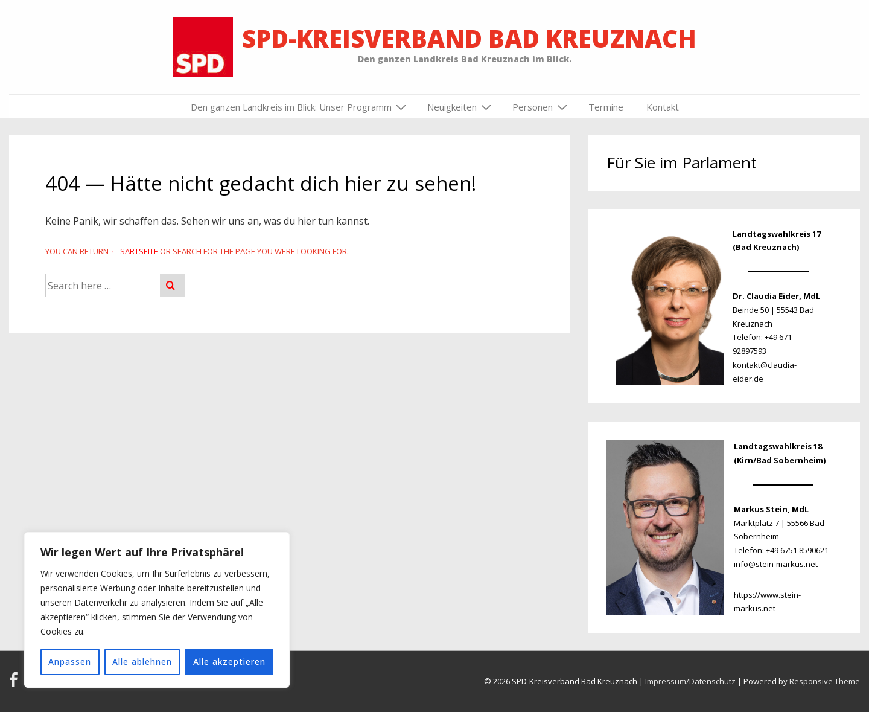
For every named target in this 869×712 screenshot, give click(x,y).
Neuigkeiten (460, 107)
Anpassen (69, 661)
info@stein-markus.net (776, 564)
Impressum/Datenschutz (690, 681)
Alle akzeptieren (229, 661)
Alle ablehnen (142, 661)
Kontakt (662, 107)
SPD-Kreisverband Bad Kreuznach (469, 38)
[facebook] (16, 683)
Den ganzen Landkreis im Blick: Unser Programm (300, 107)
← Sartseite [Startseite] (134, 251)
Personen (541, 107)
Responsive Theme (824, 681)
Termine (605, 107)
